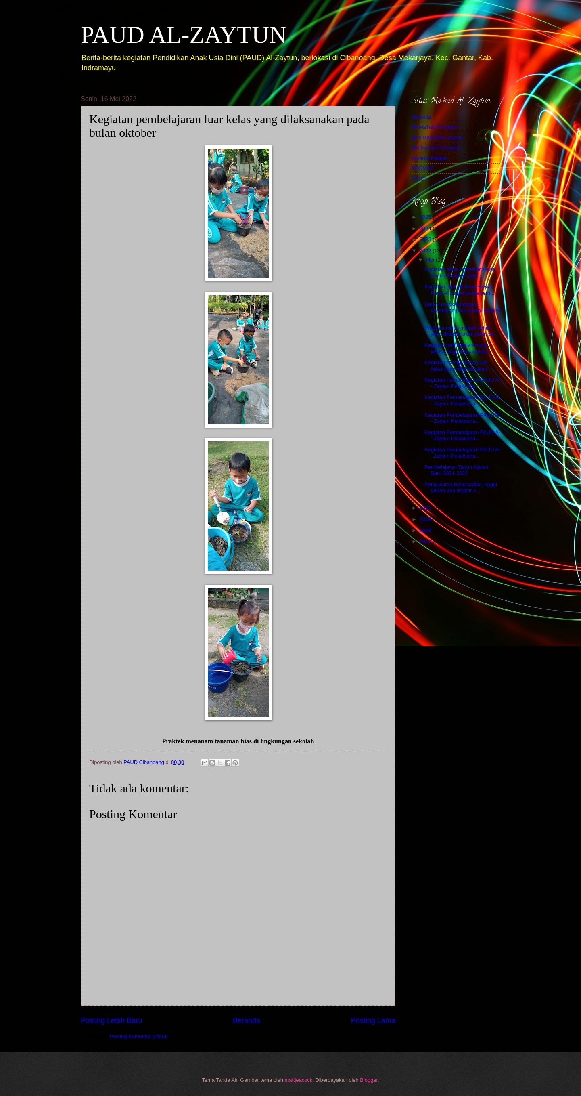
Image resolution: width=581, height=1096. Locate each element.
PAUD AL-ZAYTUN (184, 34)
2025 (426, 217)
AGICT (419, 179)
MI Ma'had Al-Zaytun (435, 127)
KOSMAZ (422, 168)
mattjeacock (299, 1080)
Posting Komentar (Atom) (139, 1036)
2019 (426, 519)
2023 (426, 239)
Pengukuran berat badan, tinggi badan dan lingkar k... (460, 487)
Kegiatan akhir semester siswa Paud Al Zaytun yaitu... (459, 272)
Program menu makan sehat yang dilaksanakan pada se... (461, 331)
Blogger (369, 1080)
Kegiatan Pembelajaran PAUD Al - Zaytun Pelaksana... (462, 383)
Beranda (246, 1020)
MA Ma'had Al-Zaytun (436, 148)
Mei (430, 260)
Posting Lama (373, 1020)
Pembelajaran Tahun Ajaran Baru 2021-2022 (456, 470)
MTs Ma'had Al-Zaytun (437, 137)
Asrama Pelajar (429, 158)
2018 (426, 530)
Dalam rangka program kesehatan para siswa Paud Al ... (462, 310)
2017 (426, 541)
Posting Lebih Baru (111, 1020)
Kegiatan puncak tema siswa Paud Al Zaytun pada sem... (459, 289)
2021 (426, 508)
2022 (426, 251)
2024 (426, 228)
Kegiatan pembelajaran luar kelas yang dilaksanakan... (457, 348)
